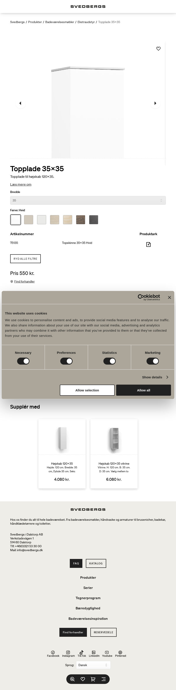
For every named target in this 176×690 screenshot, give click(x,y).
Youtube (107, 653)
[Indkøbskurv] (93, 679)
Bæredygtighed (88, 608)
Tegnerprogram (88, 598)
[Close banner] (169, 297)
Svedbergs (17, 22)
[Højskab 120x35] (62, 453)
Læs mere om (20, 184)
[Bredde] (88, 200)
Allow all (143, 390)
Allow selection (87, 390)
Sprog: (69, 665)
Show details (152, 377)
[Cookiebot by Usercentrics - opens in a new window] (141, 297)
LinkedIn (94, 653)
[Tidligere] (20, 103)
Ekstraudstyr (86, 22)
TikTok (82, 653)
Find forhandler (24, 281)
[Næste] (155, 103)
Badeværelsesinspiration (88, 618)
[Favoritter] (82, 679)
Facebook (53, 653)
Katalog (96, 563)
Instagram (68, 653)
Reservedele (103, 632)
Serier (88, 587)
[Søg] (72, 679)
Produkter (35, 22)
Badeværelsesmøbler (59, 22)
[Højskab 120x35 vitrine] (114, 453)
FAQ (76, 563)
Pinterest (120, 653)
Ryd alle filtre (25, 259)
